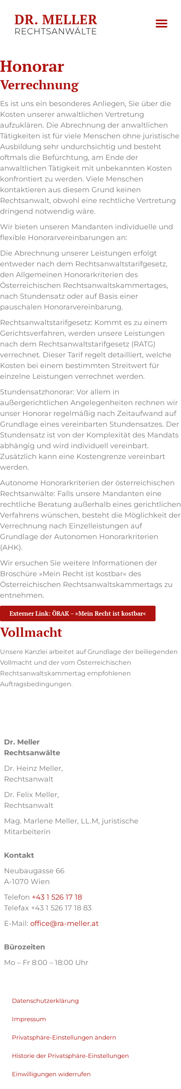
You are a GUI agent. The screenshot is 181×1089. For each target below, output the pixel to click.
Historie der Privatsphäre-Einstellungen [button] (70, 1057)
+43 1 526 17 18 (57, 898)
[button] (161, 23)
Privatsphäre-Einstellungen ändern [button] (64, 1039)
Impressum (29, 1020)
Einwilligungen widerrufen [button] (51, 1075)
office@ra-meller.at (64, 925)
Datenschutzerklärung (45, 1002)
